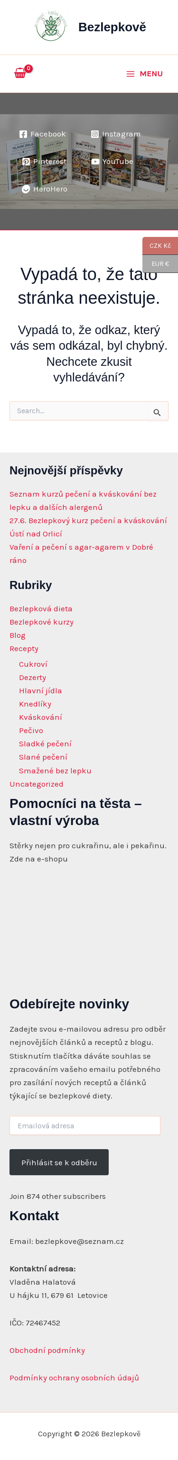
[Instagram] (115, 134)
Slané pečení (43, 757)
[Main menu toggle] (144, 74)
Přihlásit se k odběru (59, 1162)
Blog (17, 635)
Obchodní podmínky (47, 1350)
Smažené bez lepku (55, 770)
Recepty (23, 648)
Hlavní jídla (40, 690)
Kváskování (40, 717)
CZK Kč (156, 246)
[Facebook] (42, 134)
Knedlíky (35, 703)
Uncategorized (36, 784)
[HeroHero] (44, 189)
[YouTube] (112, 161)
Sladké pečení (45, 743)
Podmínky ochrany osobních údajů (74, 1377)
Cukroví (33, 664)
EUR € (155, 264)
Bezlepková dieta (41, 608)
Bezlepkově (112, 27)
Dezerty (32, 677)
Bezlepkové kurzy (41, 621)
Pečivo (31, 730)
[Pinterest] (44, 161)
